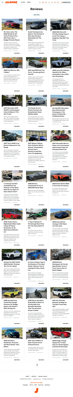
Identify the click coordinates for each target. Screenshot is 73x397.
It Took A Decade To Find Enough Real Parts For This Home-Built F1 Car (36, 225)
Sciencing (40, 384)
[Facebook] (40, 2)
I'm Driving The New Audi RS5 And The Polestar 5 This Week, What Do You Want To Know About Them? (11, 187)
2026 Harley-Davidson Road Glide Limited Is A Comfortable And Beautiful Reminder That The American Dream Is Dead (36, 305)
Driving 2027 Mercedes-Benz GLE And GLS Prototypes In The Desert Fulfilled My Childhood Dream (60, 112)
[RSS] (58, 2)
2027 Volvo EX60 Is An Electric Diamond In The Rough (12, 145)
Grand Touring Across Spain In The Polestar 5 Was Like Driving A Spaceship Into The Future (36, 36)
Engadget (25, 384)
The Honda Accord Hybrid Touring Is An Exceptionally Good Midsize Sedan (35, 111)
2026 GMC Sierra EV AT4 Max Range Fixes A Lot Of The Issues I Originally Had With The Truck (60, 36)
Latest (23, 2)
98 (70, 288)
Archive (33, 376)
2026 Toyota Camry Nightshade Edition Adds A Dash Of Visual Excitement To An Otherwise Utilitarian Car (12, 227)
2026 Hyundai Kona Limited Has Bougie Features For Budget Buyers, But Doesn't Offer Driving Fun (11, 304)
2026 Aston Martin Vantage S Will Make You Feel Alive (59, 224)
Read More (16, 53)
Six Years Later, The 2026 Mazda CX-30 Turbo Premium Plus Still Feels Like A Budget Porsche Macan (12, 36)
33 (45, 171)
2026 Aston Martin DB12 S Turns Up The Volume (60, 184)
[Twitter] (49, 2)
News (29, 2)
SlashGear (47, 384)
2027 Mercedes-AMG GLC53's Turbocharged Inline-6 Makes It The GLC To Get (11, 111)
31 (70, 19)
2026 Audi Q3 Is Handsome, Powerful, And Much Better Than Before (11, 343)
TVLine (31, 384)
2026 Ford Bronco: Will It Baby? (12, 71)
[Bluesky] (43, 2)
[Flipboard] (46, 2)
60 (70, 58)
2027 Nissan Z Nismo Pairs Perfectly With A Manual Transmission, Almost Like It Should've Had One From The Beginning (35, 148)
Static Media (27, 379)
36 (45, 95)
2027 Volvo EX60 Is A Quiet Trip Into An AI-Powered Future (35, 342)
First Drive (36, 14)
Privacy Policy (42, 376)
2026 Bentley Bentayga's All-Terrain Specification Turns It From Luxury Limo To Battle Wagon (60, 266)
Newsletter (66, 2)
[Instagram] (55, 2)
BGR (36, 384)
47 (21, 19)
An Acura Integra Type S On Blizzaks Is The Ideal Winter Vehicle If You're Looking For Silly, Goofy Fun (36, 266)
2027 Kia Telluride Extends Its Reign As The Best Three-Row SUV (59, 303)
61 (21, 171)
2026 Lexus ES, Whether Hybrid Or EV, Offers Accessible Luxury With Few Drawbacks (60, 73)
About (27, 376)
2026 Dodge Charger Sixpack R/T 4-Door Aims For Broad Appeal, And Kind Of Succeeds (60, 344)
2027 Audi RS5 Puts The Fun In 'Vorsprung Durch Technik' (36, 72)
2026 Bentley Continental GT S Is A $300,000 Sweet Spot (35, 185)
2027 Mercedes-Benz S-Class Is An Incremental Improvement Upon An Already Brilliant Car (60, 146)
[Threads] (52, 2)
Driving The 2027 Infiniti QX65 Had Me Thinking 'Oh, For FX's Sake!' (12, 264)
